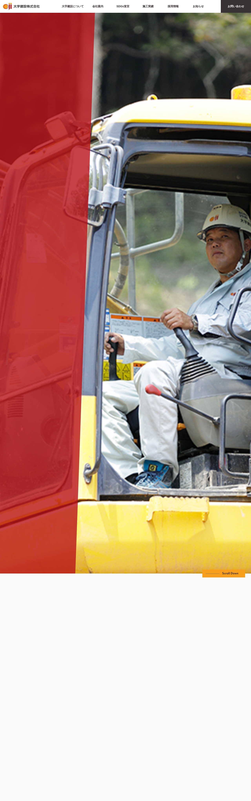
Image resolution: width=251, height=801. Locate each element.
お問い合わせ (236, 6)
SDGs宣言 (122, 6)
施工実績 (148, 6)
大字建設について (73, 6)
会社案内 (97, 6)
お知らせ (198, 6)
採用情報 (173, 6)
